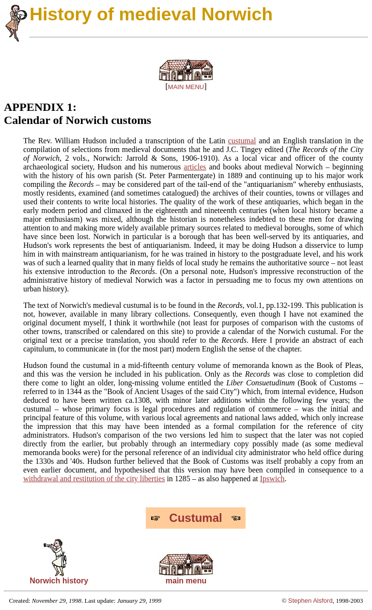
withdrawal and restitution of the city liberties (94, 478)
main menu (186, 577)
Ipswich (272, 478)
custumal (242, 141)
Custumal (195, 517)
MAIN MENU (186, 87)
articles (195, 167)
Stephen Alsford (310, 600)
